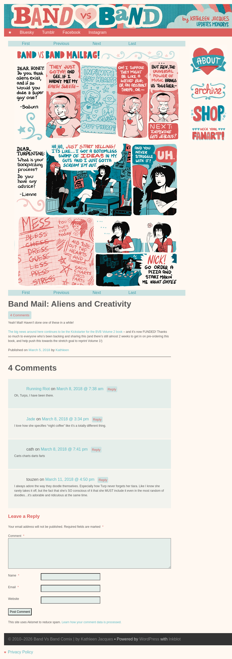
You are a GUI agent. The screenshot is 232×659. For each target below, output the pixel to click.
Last (132, 43)
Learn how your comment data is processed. (91, 622)
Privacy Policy (20, 652)
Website (13, 599)
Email (14, 587)
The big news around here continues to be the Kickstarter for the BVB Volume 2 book (65, 332)
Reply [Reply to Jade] (97, 419)
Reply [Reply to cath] (96, 450)
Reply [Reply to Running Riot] (112, 389)
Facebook (71, 32)
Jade (30, 419)
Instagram (97, 32)
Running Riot (38, 389)
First (26, 43)
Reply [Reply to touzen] (103, 480)
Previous (61, 43)
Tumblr (48, 32)
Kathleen (62, 350)
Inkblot (175, 639)
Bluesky (27, 32)
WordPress (149, 639)
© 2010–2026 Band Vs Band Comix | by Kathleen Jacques (60, 639)
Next (97, 43)
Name (14, 575)
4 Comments (20, 315)
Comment (16, 536)
